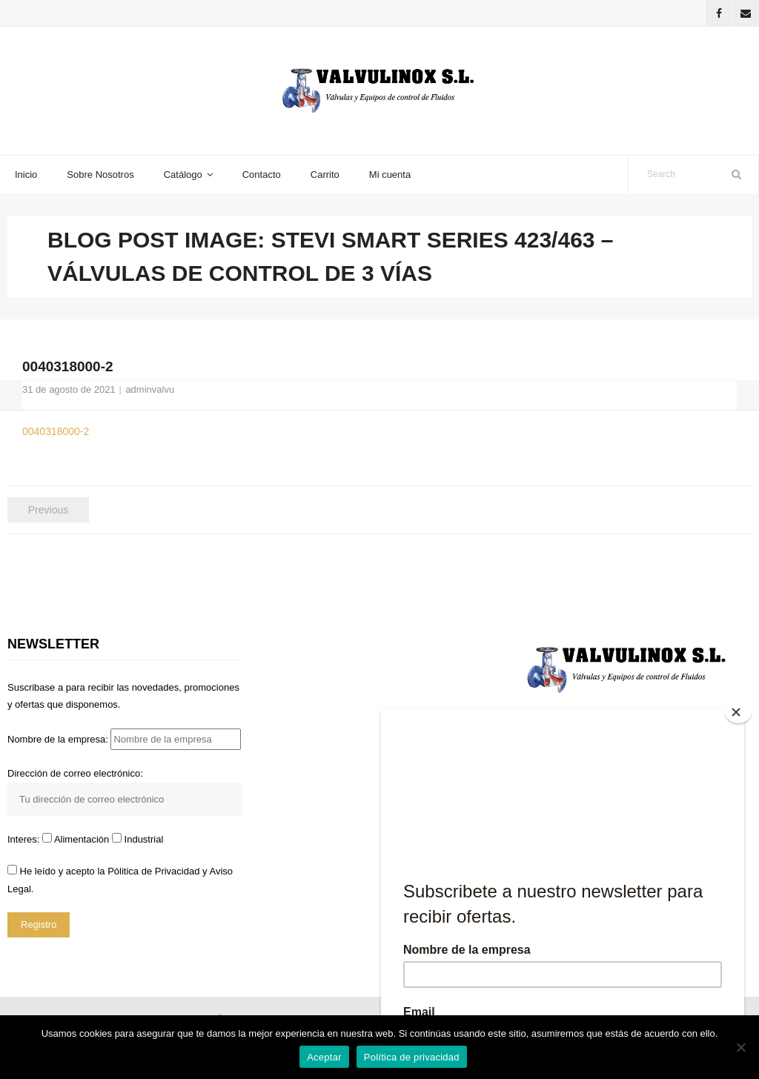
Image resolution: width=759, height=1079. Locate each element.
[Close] (738, 712)
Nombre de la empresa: (124, 739)
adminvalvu (149, 389)
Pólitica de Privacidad (153, 871)
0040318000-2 (55, 431)
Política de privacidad (412, 1057)
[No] (740, 1047)
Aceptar (324, 1057)
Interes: (24, 839)
